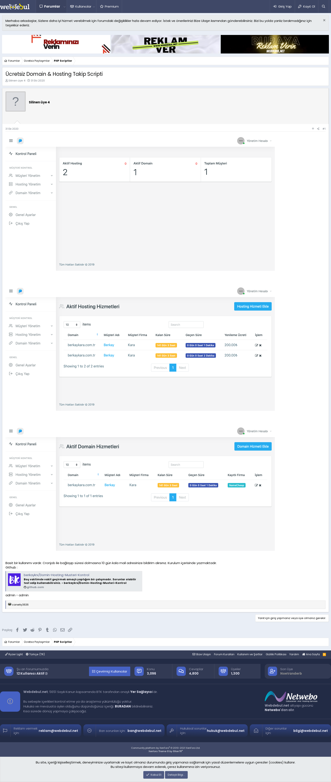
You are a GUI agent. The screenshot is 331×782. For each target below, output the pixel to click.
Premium (112, 6)
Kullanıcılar (83, 6)
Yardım (294, 654)
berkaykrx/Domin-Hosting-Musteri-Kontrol (56, 575)
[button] (64, 6)
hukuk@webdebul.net (226, 731)
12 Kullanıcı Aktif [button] (32, 673)
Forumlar (52, 6)
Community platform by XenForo (165, 748)
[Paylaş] (318, 129)
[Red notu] (324, 21)
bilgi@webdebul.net (310, 731)
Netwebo (272, 710)
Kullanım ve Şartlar (250, 654)
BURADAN (123, 706)
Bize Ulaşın (203, 654)
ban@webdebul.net (144, 731)
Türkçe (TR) (35, 654)
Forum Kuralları (224, 654)
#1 (324, 129)
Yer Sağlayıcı (141, 692)
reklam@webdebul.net (58, 731)
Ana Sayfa (311, 654)
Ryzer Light (14, 654)
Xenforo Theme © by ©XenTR (166, 751)
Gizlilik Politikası (276, 654)
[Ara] (323, 6)
